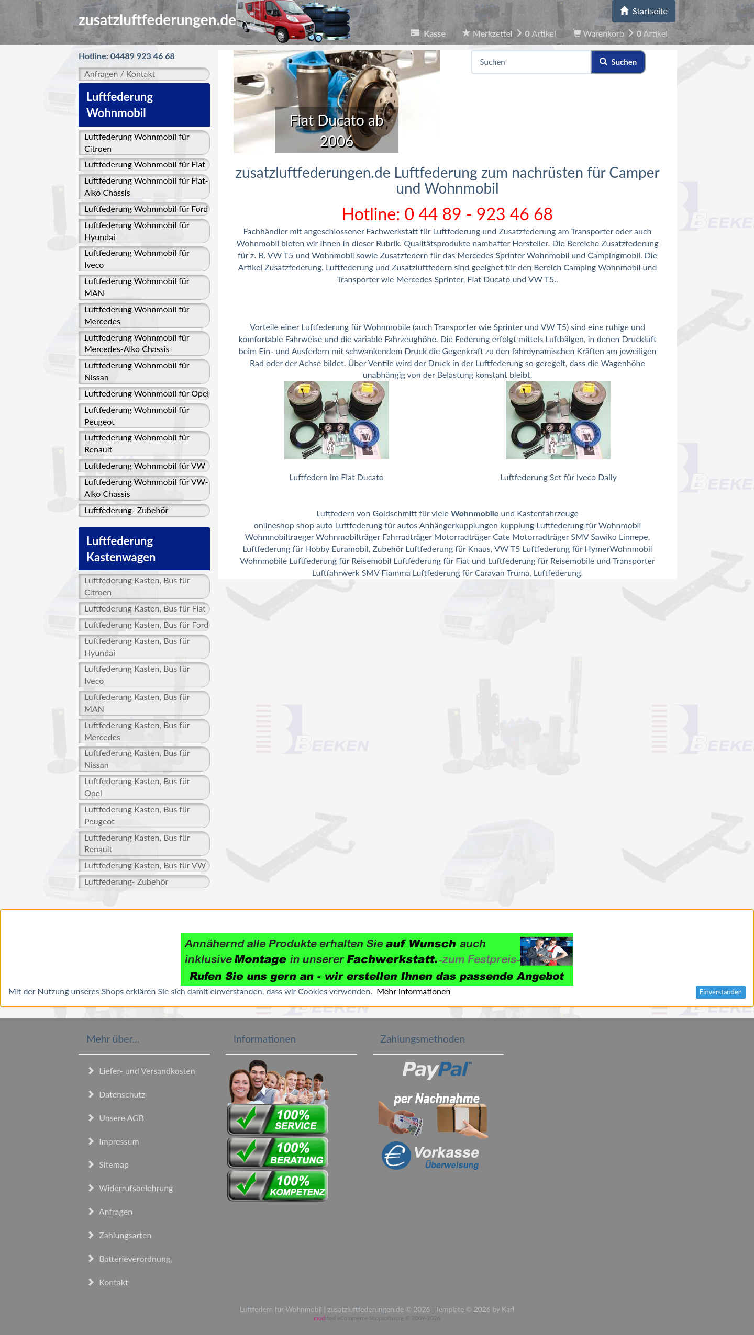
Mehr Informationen (413, 991)
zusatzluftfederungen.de (214, 19)
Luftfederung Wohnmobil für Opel (146, 393)
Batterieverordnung (128, 1258)
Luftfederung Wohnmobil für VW (144, 465)
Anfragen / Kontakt (119, 73)
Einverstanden (721, 992)
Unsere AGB (115, 1118)
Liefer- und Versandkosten (140, 1071)
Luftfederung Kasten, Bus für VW (145, 865)
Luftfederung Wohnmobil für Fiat (144, 164)
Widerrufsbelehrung (129, 1188)
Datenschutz (115, 1094)
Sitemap (107, 1164)
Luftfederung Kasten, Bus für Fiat (145, 608)
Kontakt (107, 1282)
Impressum (112, 1141)
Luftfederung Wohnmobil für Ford (146, 208)
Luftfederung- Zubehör (126, 510)
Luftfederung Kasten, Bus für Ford (146, 624)
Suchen (618, 61)
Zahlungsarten (118, 1235)
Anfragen (109, 1211)
